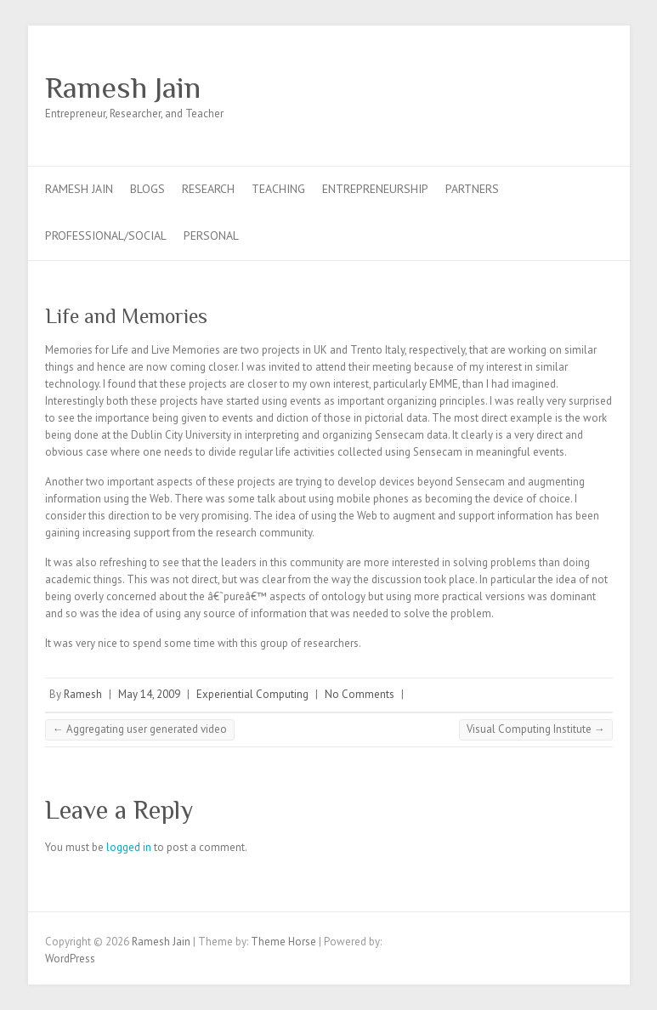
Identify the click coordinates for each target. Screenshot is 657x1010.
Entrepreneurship (375, 188)
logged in (128, 847)
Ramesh (83, 694)
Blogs (147, 188)
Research (208, 188)
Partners (472, 188)
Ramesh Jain (123, 88)
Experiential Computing (252, 694)
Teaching (278, 188)
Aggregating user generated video (140, 729)
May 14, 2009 (149, 694)
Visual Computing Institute (536, 729)
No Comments (359, 694)
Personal (211, 235)
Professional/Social (106, 235)
